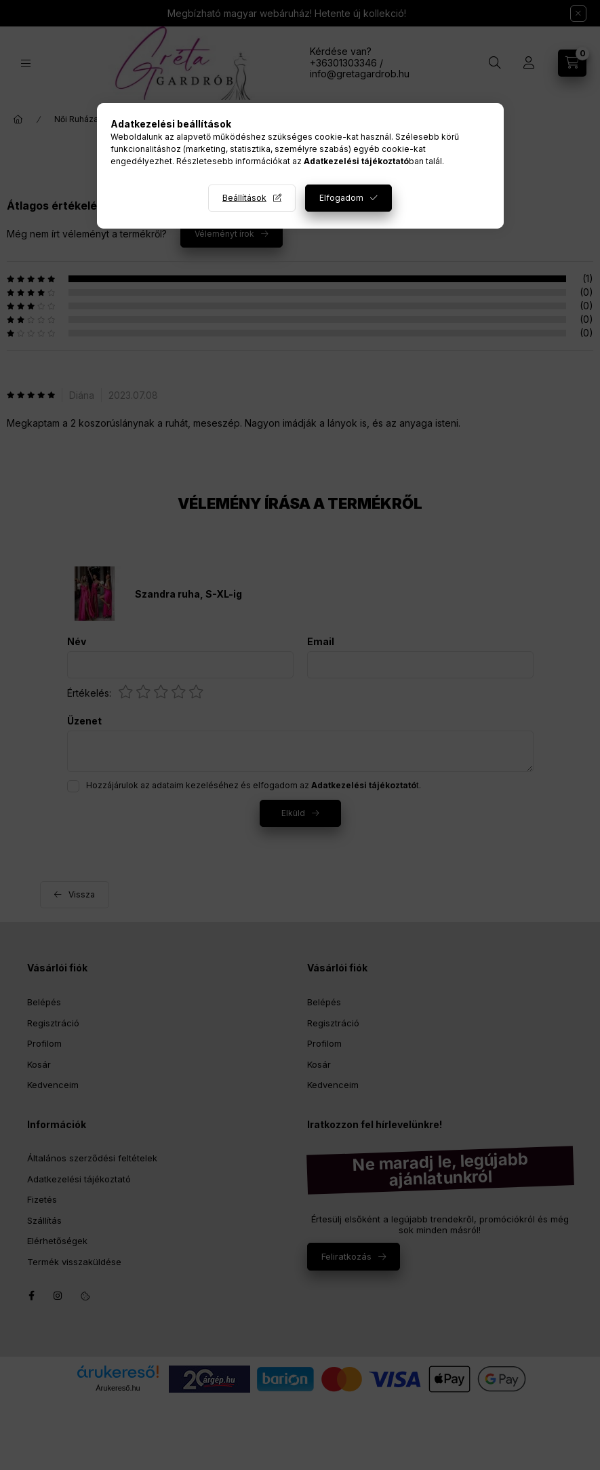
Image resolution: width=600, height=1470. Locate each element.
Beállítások (244, 198)
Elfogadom (341, 198)
